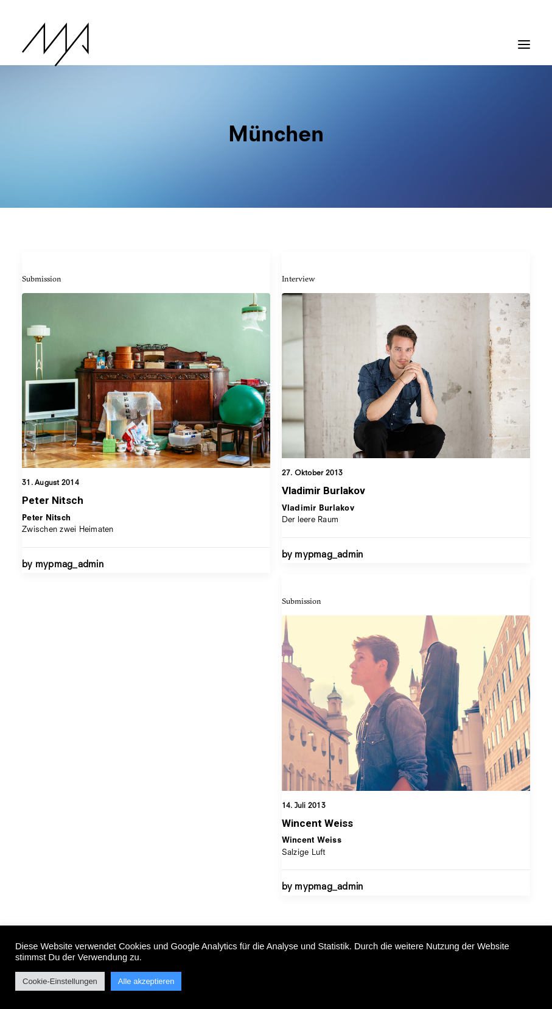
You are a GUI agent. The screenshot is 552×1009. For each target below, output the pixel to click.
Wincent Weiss (317, 883)
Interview (298, 287)
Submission (41, 280)
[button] (524, 38)
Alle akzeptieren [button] (146, 981)
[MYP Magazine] (55, 44)
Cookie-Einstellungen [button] (60, 981)
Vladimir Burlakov (323, 500)
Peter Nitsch (52, 501)
